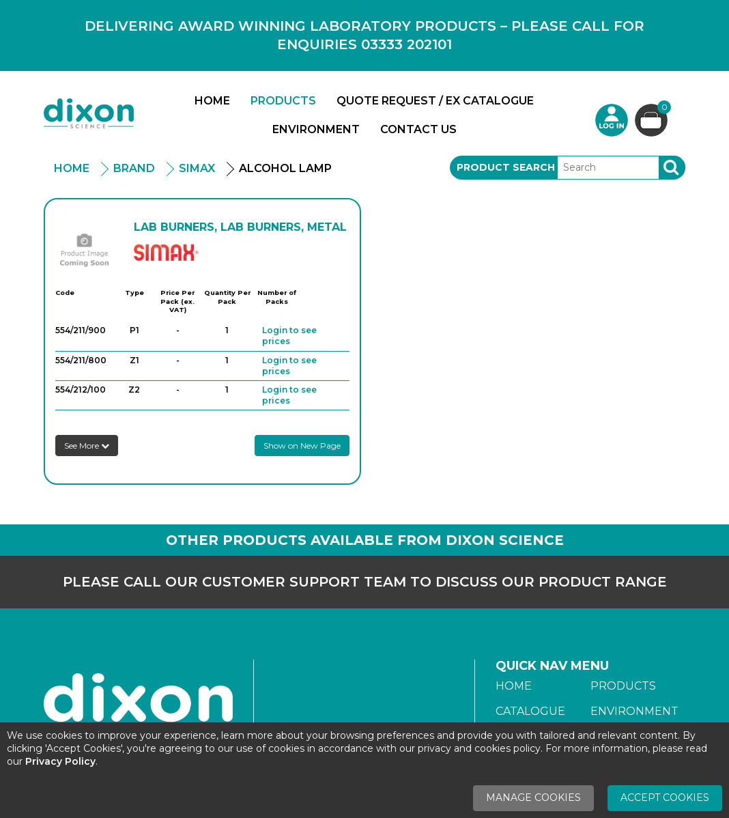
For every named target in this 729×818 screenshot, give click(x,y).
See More (86, 445)
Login (611, 120)
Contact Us (418, 129)
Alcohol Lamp (285, 168)
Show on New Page (302, 445)
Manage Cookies (533, 797)
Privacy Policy (60, 761)
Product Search (506, 167)
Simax (197, 168)
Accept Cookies (664, 797)
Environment (316, 129)
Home (212, 100)
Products (283, 100)
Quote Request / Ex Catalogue (435, 100)
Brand (134, 168)
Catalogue (530, 711)
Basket (662, 109)
